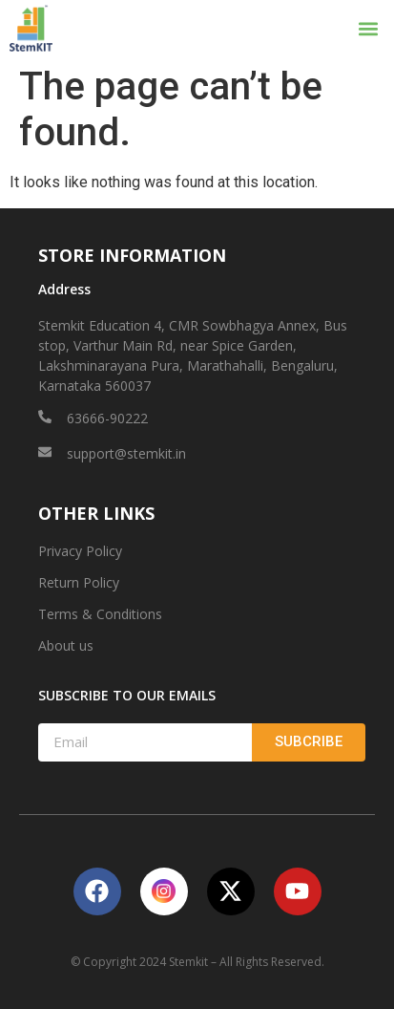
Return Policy (78, 582)
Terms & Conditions (100, 614)
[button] (368, 28)
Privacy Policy (80, 551)
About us (65, 645)
